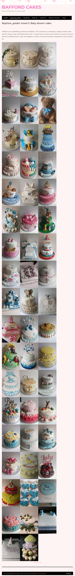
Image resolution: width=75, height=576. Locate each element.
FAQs (64, 18)
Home (5, 18)
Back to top (37, 562)
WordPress (34, 573)
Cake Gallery (15, 18)
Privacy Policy (54, 18)
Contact (43, 18)
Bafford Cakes (21, 7)
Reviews (26, 18)
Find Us (34, 18)
